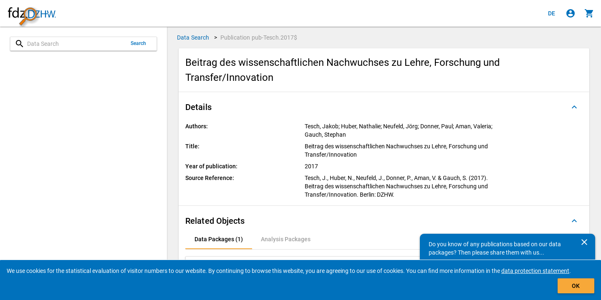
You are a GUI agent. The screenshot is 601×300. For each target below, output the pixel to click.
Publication (259, 37)
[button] (384, 107)
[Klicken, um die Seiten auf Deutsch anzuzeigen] (551, 13)
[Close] (584, 242)
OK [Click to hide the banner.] (576, 285)
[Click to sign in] (570, 13)
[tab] (218, 239)
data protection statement (535, 271)
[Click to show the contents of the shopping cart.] (589, 13)
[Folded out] (574, 107)
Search (138, 43)
